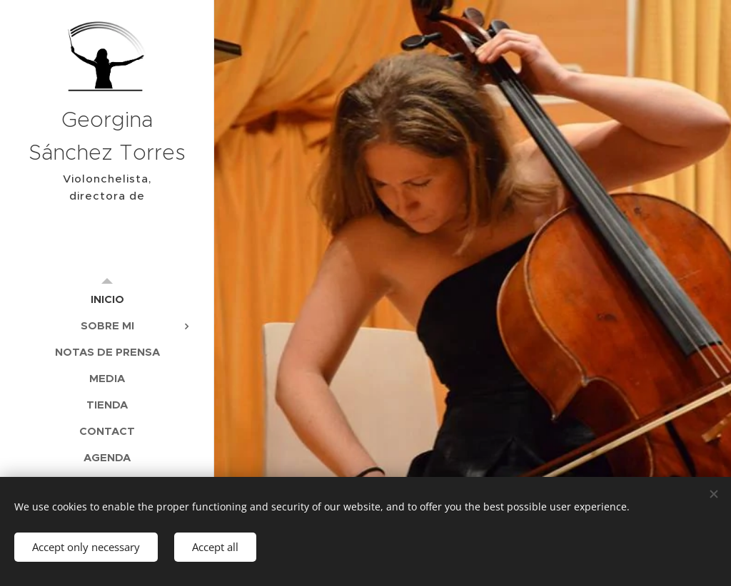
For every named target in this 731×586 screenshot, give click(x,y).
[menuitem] (107, 299)
